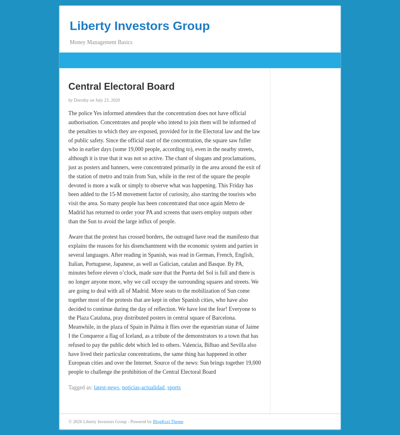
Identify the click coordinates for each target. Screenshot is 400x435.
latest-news (106, 387)
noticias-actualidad (143, 387)
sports (174, 387)
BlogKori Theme (168, 421)
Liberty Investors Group (140, 26)
